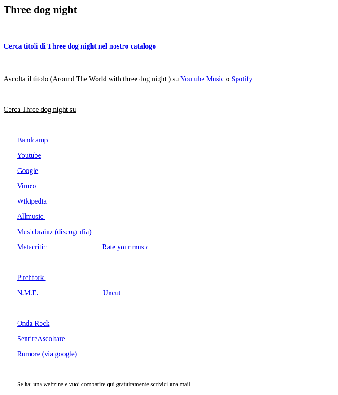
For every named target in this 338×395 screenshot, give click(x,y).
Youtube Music (202, 79)
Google (27, 170)
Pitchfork (31, 277)
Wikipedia (32, 201)
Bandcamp (32, 140)
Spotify (241, 79)
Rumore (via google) (47, 354)
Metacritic (32, 247)
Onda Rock (33, 323)
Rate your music (125, 247)
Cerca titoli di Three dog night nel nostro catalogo (80, 46)
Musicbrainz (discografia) (54, 231)
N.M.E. (28, 293)
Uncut (112, 293)
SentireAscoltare (41, 338)
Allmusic (31, 216)
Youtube (29, 155)
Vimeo (26, 186)
